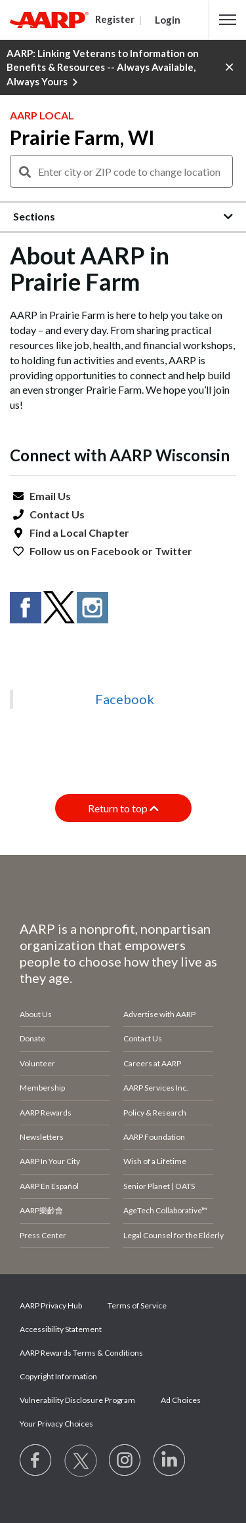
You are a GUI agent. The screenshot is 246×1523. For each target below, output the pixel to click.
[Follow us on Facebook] (36, 1460)
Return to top (123, 808)
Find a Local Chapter (79, 532)
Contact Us (57, 514)
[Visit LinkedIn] (170, 1460)
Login (167, 20)
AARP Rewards (46, 1112)
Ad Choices (181, 1400)
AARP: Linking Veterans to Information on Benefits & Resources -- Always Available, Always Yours (103, 68)
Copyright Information (58, 1376)
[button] (227, 19)
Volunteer (37, 1063)
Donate (32, 1038)
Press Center (43, 1235)
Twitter (173, 551)
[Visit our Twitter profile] (80, 1460)
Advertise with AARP (159, 1014)
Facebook (115, 551)
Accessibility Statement (61, 1329)
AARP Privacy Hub (51, 1305)
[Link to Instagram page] (125, 1460)
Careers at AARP (152, 1063)
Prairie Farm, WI (82, 137)
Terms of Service (137, 1305)
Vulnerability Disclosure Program (77, 1400)
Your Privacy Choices (56, 1424)
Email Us (50, 496)
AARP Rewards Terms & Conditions (81, 1353)
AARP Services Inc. (155, 1088)
